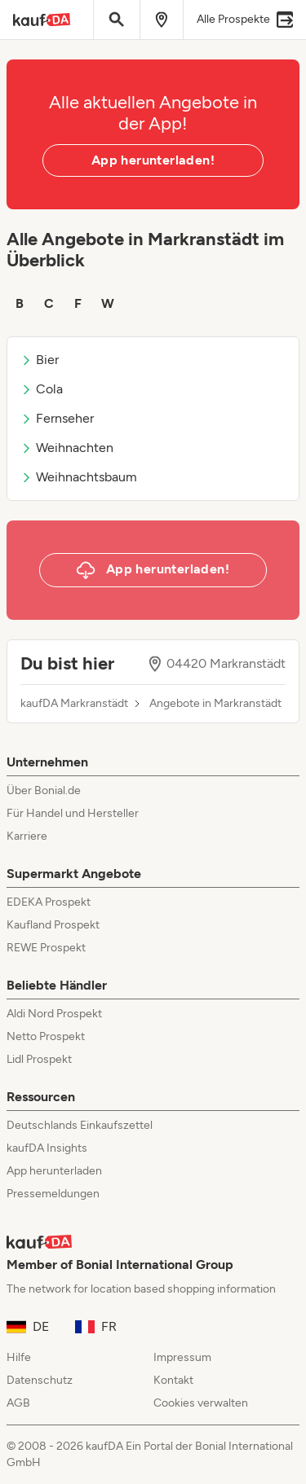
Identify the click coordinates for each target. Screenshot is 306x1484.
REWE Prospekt (46, 948)
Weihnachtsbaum (78, 477)
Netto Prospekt (46, 1036)
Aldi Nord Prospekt (54, 1014)
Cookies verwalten (200, 1403)
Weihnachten (66, 447)
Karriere (27, 836)
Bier (39, 359)
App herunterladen (54, 1171)
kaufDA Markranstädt (74, 703)
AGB (18, 1403)
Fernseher (57, 418)
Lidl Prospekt (39, 1059)
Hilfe (19, 1357)
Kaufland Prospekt (53, 925)
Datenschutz (40, 1380)
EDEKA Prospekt (49, 902)
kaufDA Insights (47, 1148)
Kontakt (173, 1380)
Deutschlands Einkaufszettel (80, 1125)
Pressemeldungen (53, 1194)
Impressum (182, 1357)
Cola (41, 389)
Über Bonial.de (44, 790)
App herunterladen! (153, 160)
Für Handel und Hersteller (73, 813)
